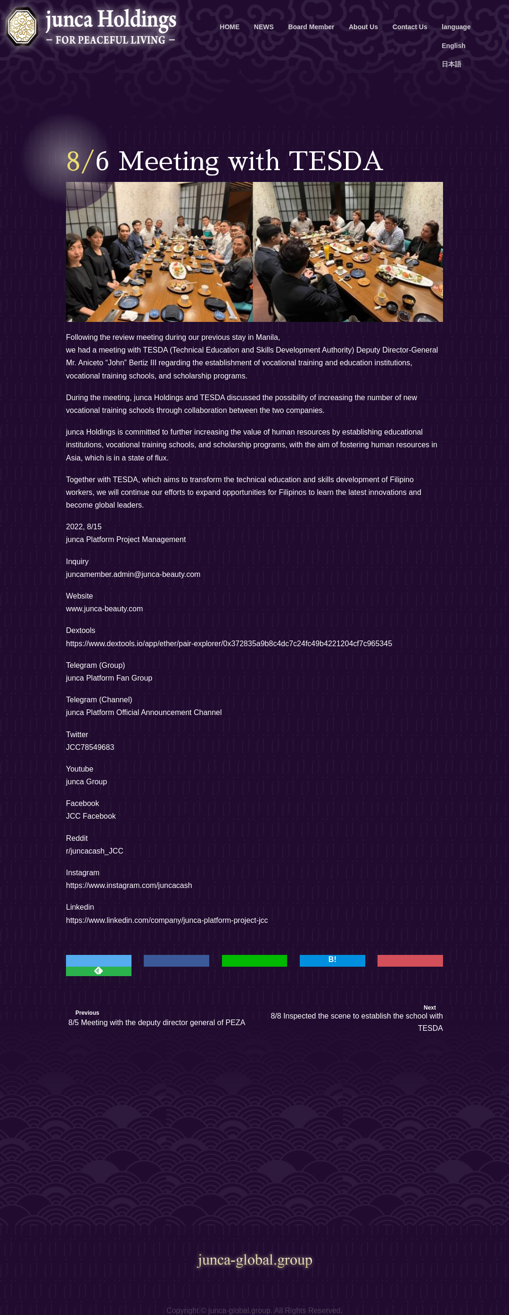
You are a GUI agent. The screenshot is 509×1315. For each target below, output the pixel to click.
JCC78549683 (90, 747)
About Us (363, 27)
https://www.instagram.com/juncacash (129, 885)
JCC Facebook (91, 816)
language (456, 27)
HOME (229, 27)
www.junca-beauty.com (104, 609)
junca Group (86, 782)
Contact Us (410, 27)
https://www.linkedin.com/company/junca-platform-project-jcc (167, 920)
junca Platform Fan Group (109, 678)
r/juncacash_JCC (94, 851)
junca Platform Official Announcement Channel (144, 712)
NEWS (264, 27)
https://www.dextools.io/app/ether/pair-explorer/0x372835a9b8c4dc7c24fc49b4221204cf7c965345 (229, 644)
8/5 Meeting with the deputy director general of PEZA (156, 1023)
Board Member (311, 27)
